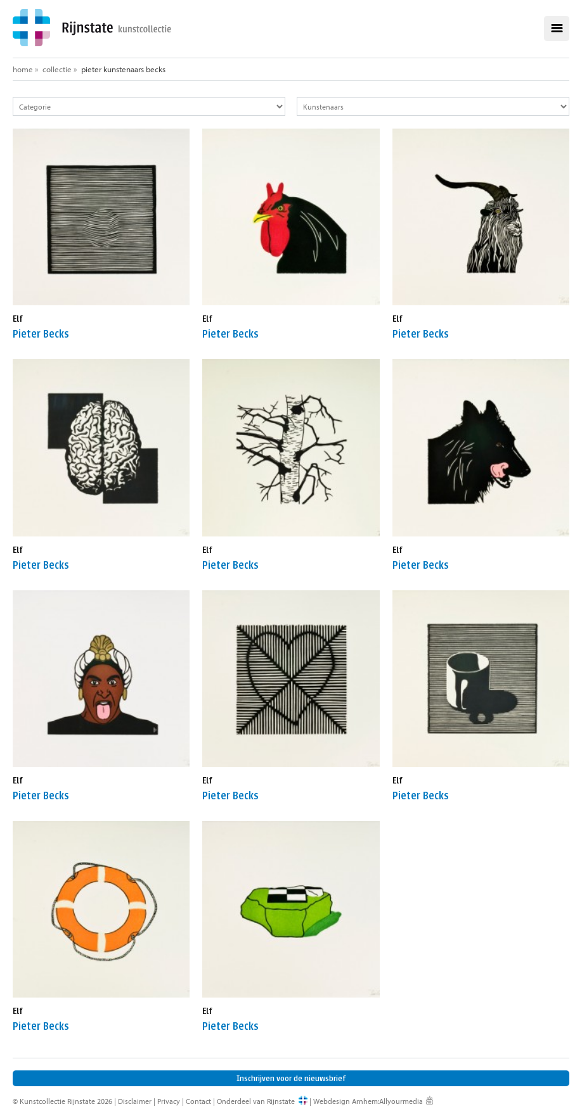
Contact (198, 1101)
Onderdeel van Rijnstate (256, 1101)
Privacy (168, 1101)
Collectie (57, 69)
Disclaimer (135, 1101)
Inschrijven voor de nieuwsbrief (291, 1078)
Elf (18, 319)
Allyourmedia (401, 1101)
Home (23, 69)
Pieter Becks (41, 334)
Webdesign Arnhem (345, 1101)
